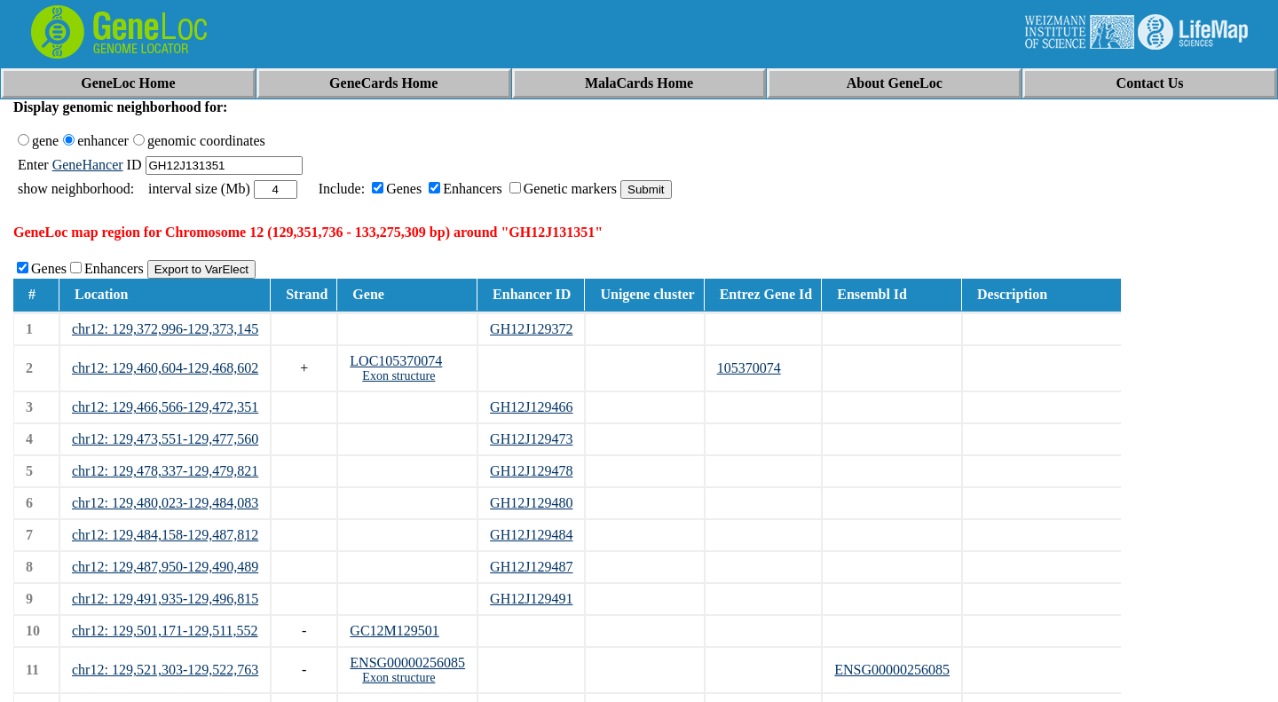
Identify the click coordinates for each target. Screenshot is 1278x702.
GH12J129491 (531, 598)
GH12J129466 (531, 406)
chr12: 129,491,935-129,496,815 (165, 598)
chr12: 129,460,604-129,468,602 (165, 367)
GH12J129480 (531, 502)
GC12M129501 (394, 630)
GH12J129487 (531, 566)
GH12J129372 (531, 328)
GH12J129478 (531, 470)
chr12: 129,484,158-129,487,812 (165, 534)
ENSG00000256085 (407, 662)
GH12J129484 (531, 534)
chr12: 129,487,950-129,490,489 (165, 566)
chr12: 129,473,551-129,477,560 (165, 438)
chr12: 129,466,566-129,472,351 (165, 406)
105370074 (749, 367)
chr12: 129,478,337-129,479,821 (165, 470)
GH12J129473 (531, 438)
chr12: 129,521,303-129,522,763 (165, 669)
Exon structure (398, 376)
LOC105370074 (396, 360)
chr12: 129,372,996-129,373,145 (165, 328)
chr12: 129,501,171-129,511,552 (165, 630)
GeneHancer (87, 164)
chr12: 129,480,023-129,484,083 (165, 502)
